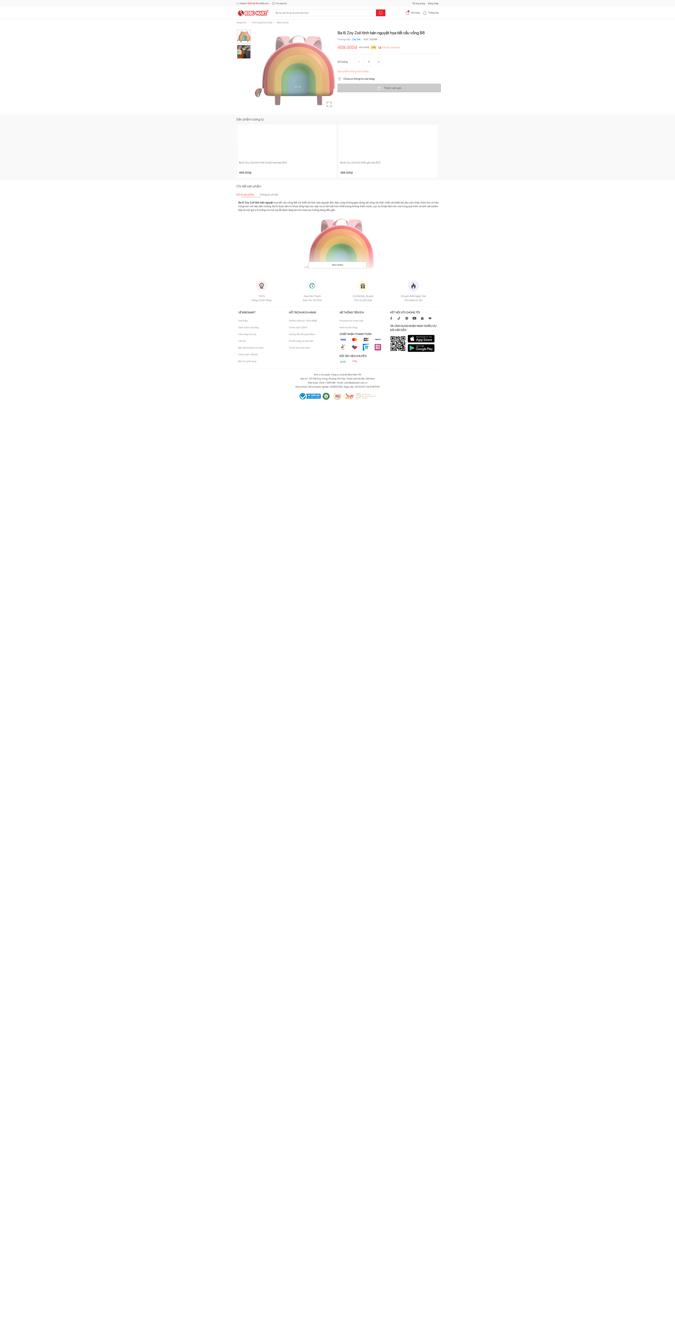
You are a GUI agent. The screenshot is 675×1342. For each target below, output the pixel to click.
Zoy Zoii (355, 39)
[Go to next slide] (439, 152)
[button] (295, 70)
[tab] (248, 194)
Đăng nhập (433, 3)
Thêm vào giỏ (389, 88)
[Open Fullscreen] (329, 104)
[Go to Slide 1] (244, 36)
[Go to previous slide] (237, 152)
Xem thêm (337, 265)
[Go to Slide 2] (244, 52)
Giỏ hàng (413, 12)
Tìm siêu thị (279, 3)
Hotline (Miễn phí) (252, 3)
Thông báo (431, 12)
